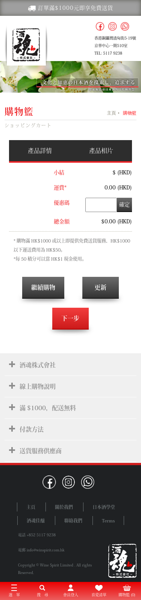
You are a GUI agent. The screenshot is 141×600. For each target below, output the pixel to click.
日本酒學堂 (103, 507)
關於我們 (64, 507)
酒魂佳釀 (36, 520)
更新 (100, 287)
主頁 (111, 113)
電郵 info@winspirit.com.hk (41, 550)
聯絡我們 (73, 520)
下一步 (70, 318)
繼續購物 (43, 287)
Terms (108, 520)
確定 (124, 204)
